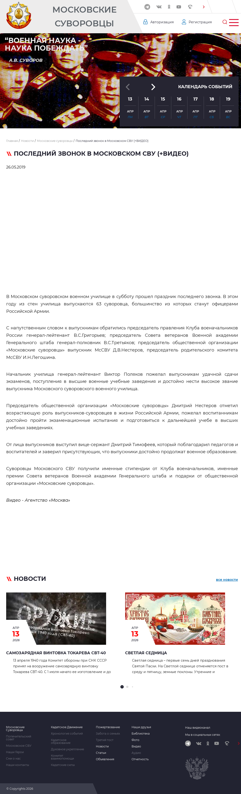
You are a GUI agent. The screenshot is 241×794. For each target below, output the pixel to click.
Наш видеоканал (197, 727)
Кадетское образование (60, 741)
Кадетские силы (63, 765)
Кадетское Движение (67, 727)
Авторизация (162, 22)
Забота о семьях (108, 733)
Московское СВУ (18, 745)
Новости (102, 746)
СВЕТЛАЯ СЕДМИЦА (146, 653)
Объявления (105, 759)
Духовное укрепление (67, 749)
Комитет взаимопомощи (62, 757)
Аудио (136, 752)
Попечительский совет (18, 738)
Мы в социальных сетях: (203, 734)
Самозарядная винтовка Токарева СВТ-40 (56, 653)
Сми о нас (13, 758)
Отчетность (140, 759)
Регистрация (200, 22)
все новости (227, 579)
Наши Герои (15, 752)
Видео (136, 746)
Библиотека (141, 733)
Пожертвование (108, 727)
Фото (135, 740)
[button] (203, 6)
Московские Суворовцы (84, 17)
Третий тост (104, 740)
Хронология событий (67, 733)
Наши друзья (141, 727)
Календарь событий (205, 86)
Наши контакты (17, 765)
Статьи (101, 752)
